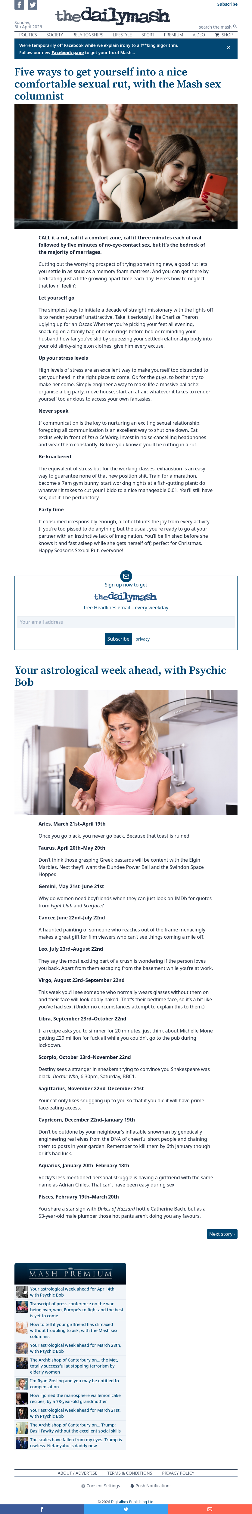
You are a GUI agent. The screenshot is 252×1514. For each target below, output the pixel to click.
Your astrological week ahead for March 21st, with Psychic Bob (75, 1413)
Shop (224, 35)
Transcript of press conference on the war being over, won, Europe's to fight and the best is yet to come (76, 1310)
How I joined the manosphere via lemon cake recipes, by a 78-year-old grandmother (75, 1398)
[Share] (210, 1509)
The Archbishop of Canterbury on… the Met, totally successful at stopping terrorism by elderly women (74, 1366)
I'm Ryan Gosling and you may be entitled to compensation (74, 1383)
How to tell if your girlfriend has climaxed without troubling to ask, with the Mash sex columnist (73, 1330)
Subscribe (118, 638)
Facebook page (67, 52)
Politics (28, 35)
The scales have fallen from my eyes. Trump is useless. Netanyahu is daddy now (76, 1442)
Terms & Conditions (129, 1473)
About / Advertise (77, 1473)
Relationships (88, 35)
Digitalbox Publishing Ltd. (132, 1501)
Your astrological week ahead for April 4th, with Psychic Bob (73, 1292)
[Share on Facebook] (42, 1509)
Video (199, 35)
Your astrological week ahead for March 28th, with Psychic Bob (75, 1348)
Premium (173, 35)
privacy (142, 639)
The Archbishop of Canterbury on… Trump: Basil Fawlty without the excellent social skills (75, 1428)
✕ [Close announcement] (228, 47)
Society (55, 35)
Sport (148, 35)
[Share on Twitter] (126, 1509)
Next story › (222, 1234)
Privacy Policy (178, 1473)
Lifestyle (122, 35)
